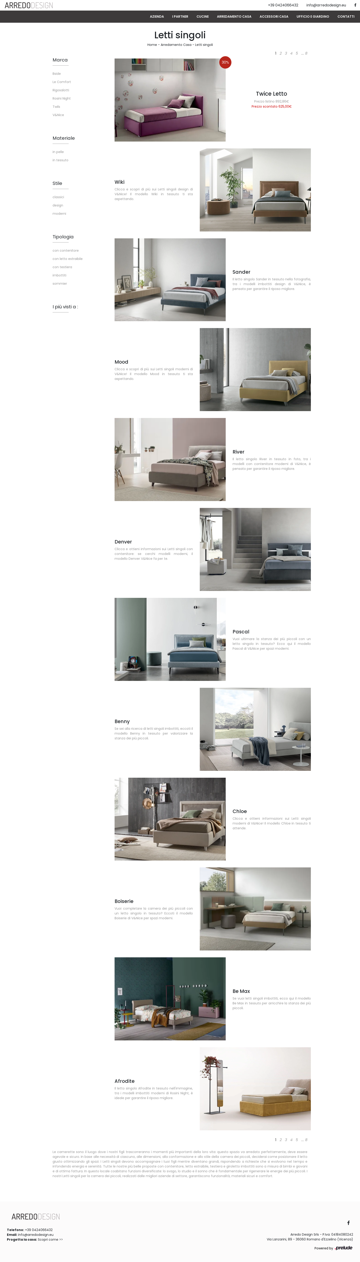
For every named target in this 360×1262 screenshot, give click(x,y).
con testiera (62, 267)
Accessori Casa (274, 16)
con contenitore (66, 250)
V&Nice (58, 115)
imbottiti (59, 275)
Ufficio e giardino (313, 16)
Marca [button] (60, 60)
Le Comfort (62, 82)
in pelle (58, 152)
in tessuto (60, 160)
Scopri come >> (50, 1239)
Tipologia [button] (63, 237)
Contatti (346, 16)
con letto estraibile (68, 258)
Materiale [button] (64, 138)
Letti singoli (204, 44)
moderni (59, 213)
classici (58, 197)
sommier (60, 283)
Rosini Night (62, 98)
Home (152, 44)
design (58, 205)
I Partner (180, 16)
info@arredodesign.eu (35, 1234)
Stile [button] (57, 183)
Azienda (157, 16)
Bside (57, 73)
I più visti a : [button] (65, 307)
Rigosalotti (61, 90)
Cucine (203, 16)
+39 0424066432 (39, 1230)
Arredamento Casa (234, 16)
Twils (56, 106)
